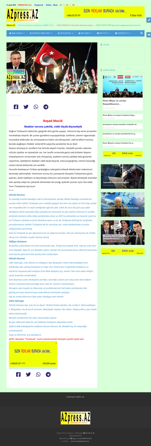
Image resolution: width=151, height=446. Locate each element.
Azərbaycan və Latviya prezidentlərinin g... (119, 134)
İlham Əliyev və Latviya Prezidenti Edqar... (119, 115)
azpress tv (123, 33)
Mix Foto (103, 33)
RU (73, 5)
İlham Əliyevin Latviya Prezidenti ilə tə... (118, 143)
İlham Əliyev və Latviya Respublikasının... (114, 102)
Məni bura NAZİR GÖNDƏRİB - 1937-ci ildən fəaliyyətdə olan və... (120, 237)
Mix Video (85, 33)
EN (67, 5)
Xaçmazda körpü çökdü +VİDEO (116, 182)
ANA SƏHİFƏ (17, 33)
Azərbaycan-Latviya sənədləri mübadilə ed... (120, 124)
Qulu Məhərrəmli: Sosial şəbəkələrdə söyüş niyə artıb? (121, 209)
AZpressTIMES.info (40, 33)
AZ (61, 5)
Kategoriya (65, 33)
